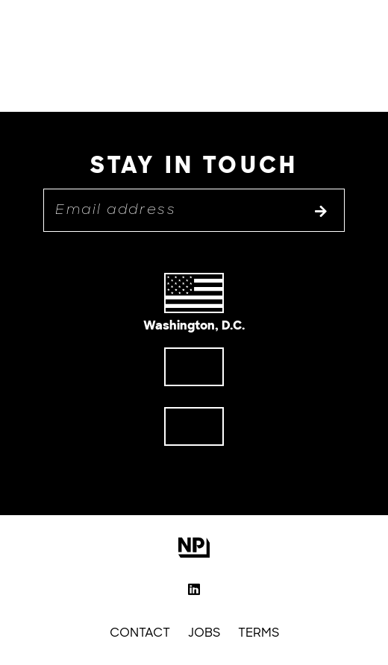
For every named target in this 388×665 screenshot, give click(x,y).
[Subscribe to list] (321, 212)
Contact (140, 632)
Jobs (204, 632)
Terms (258, 632)
